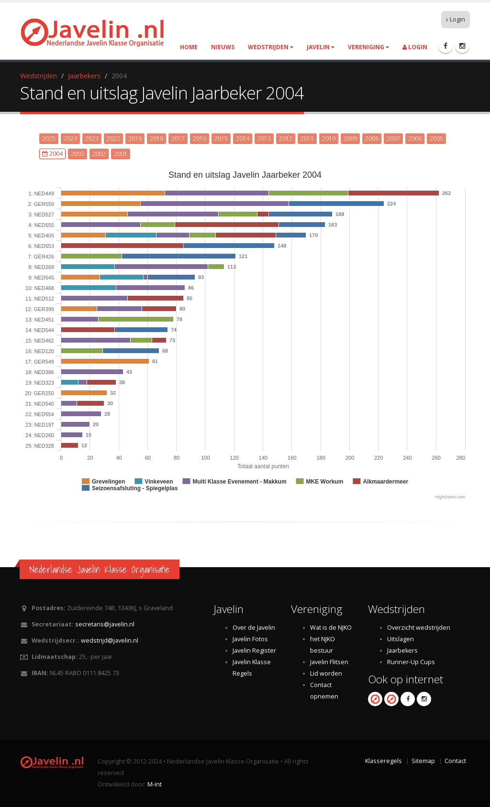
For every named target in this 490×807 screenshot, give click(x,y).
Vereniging (368, 47)
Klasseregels (383, 761)
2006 (415, 138)
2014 (242, 138)
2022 (113, 138)
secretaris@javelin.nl (104, 624)
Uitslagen (400, 639)
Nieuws (222, 47)
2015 (221, 138)
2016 (199, 138)
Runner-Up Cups (411, 662)
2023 (92, 138)
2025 (49, 138)
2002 (99, 154)
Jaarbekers (84, 75)
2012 (285, 138)
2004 (52, 154)
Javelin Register (254, 650)
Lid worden (326, 673)
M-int (154, 784)
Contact (455, 761)
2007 (393, 138)
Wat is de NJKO (331, 628)
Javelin (320, 47)
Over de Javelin (254, 628)
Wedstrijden (270, 47)
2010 (328, 138)
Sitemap (423, 761)
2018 (156, 138)
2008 (372, 138)
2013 (264, 138)
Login (455, 19)
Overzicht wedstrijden (418, 628)
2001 (120, 154)
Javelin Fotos (250, 639)
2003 (77, 154)
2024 (70, 138)
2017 (178, 138)
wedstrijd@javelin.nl (109, 640)
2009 (350, 138)
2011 (307, 138)
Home (189, 47)
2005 (436, 138)
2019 (135, 138)
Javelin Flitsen (329, 662)
